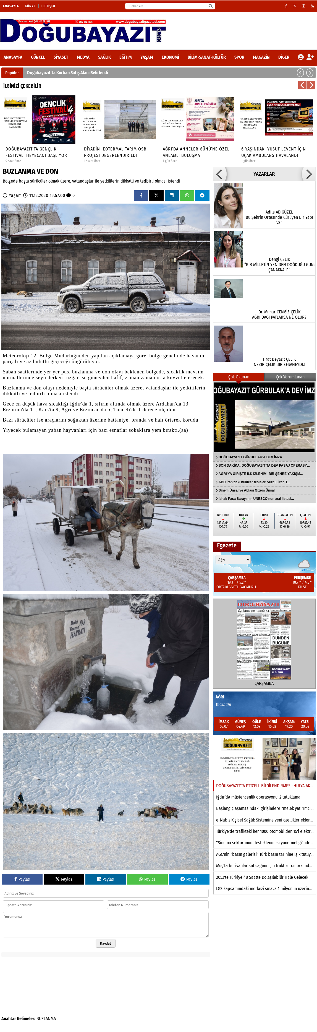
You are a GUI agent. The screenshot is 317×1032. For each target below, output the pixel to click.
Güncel (38, 57)
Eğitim (125, 57)
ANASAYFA (13, 57)
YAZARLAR (264, 174)
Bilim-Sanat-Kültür (207, 57)
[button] (300, 72)
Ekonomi (170, 57)
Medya (83, 57)
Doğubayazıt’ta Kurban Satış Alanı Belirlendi (67, 72)
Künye (30, 6)
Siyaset (61, 57)
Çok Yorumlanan (290, 376)
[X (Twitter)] (294, 6)
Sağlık (104, 57)
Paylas (22, 879)
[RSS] (312, 6)
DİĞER (283, 57)
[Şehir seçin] (233, 559)
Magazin (261, 57)
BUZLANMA (46, 1018)
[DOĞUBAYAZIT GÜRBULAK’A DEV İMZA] (264, 417)
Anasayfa (11, 6)
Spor (239, 57)
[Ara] (210, 6)
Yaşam (146, 57)
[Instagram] (303, 6)
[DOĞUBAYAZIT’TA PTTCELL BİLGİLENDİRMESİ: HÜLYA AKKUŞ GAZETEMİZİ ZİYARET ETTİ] (264, 759)
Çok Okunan (238, 376)
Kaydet (105, 943)
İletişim (48, 6)
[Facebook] (286, 6)
